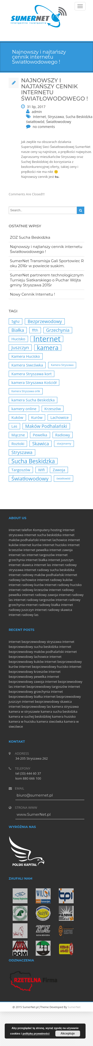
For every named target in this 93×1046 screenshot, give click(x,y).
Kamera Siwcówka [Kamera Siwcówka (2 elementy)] (27, 364)
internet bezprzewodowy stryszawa (35, 641)
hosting (56, 530)
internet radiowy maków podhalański (36, 575)
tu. (57, 176)
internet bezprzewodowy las (30, 706)
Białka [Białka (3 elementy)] (17, 330)
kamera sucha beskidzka (59, 711)
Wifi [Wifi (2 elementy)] (41, 469)
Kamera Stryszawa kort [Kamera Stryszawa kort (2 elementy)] (31, 373)
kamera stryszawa (65, 706)
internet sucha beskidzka (43, 535)
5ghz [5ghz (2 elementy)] (15, 321)
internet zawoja (61, 550)
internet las (17, 555)
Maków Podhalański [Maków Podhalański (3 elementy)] (46, 426)
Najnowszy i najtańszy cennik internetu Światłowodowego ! (46, 249)
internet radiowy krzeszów (28, 589)
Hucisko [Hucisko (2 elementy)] (18, 338)
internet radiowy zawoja (40, 594)
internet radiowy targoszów (34, 599)
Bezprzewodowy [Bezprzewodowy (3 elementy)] (45, 321)
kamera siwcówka (50, 721)
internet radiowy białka (43, 604)
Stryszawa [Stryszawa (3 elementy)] (21, 452)
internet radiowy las (23, 614)
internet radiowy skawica (53, 609)
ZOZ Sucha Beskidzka (30, 237)
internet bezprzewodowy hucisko (43, 666)
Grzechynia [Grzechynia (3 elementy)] (57, 330)
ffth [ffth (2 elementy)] (35, 330)
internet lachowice (53, 540)
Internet (39, 116)
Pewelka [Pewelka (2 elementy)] (40, 434)
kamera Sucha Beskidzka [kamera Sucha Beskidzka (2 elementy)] (33, 399)
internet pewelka (36, 550)
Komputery (41, 530)
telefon (27, 530)
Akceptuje (68, 1033)
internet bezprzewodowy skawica (47, 701)
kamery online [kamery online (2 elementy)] (23, 408)
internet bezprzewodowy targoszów (40, 686)
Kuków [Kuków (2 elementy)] (17, 417)
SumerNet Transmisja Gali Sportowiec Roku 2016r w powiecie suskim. (47, 263)
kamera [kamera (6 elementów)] (48, 348)
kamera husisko (64, 716)
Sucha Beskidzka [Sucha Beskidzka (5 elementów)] (33, 461)
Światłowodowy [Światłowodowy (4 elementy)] (30, 478)
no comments (44, 126)
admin (37, 111)
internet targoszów (41, 555)
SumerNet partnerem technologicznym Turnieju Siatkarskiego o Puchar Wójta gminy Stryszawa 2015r (47, 280)
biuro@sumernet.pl (35, 795)
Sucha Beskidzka (79, 116)
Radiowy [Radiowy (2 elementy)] (62, 434)
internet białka (36, 560)
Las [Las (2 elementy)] (14, 426)
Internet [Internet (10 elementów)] (47, 339)
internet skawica (21, 565)
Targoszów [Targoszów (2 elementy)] (20, 469)
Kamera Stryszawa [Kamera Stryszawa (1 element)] (62, 365)
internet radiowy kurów (26, 584)
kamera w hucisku (22, 721)
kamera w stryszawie (24, 711)
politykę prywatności (36, 1033)
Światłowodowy (58, 121)
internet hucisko (54, 545)
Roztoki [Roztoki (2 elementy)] (17, 443)
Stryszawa (56, 116)
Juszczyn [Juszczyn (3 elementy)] (20, 347)
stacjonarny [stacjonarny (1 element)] (64, 443)
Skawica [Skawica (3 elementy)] (40, 444)
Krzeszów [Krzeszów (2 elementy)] (52, 408)
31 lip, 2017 (36, 106)
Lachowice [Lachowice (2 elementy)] (59, 417)
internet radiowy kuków (54, 580)
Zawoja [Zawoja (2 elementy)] (59, 469)
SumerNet (74, 1007)
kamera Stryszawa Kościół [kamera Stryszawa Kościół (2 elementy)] (34, 382)
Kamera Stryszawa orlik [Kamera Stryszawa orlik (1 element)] (25, 391)
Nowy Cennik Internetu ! (32, 294)
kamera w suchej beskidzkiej (30, 716)
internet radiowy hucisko (63, 584)
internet (15, 530)
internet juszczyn (60, 560)
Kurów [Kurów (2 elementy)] (37, 417)
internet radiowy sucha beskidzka (49, 570)
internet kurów (30, 545)
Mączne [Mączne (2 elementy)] (18, 434)
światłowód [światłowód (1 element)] (63, 478)
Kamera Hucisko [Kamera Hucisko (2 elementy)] (25, 356)
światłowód (35, 121)
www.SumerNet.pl (34, 814)
